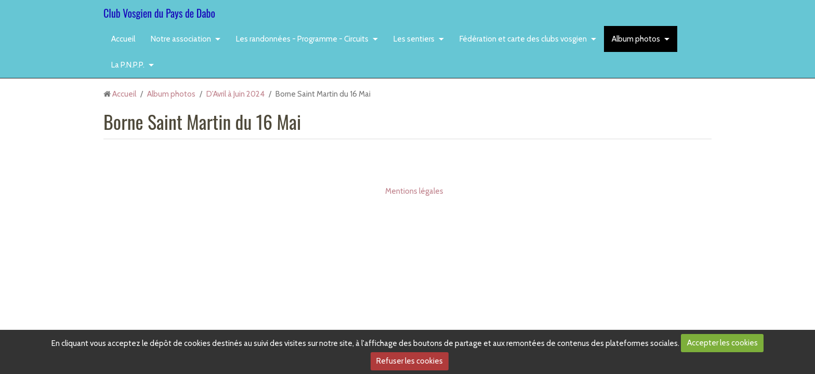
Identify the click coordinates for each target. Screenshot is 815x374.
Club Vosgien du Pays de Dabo (159, 13)
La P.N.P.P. (127, 65)
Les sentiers (414, 39)
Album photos (636, 39)
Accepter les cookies (722, 343)
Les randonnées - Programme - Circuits (302, 39)
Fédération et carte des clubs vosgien (523, 39)
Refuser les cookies (409, 361)
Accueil (123, 39)
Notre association (181, 39)
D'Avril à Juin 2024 (235, 94)
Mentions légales (414, 191)
